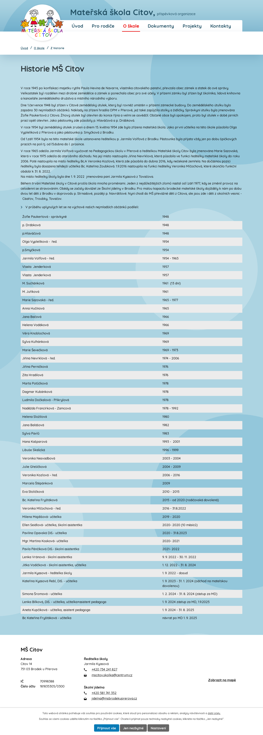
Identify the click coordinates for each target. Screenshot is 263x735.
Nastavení (158, 728)
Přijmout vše (106, 728)
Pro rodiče (103, 26)
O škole (131, 26)
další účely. (214, 713)
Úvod (77, 26)
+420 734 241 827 (104, 669)
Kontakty (220, 26)
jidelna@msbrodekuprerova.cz (114, 698)
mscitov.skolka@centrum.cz (112, 675)
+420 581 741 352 (104, 693)
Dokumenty (161, 26)
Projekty (192, 26)
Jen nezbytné (133, 728)
